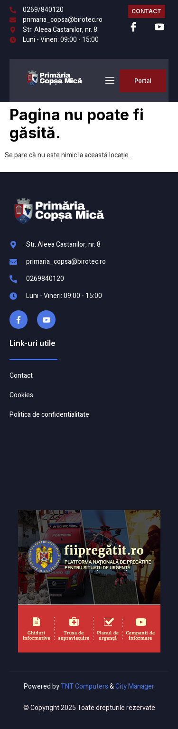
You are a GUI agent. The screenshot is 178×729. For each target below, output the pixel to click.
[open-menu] (109, 80)
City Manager (134, 686)
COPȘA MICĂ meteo (87, 464)
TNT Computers (84, 686)
